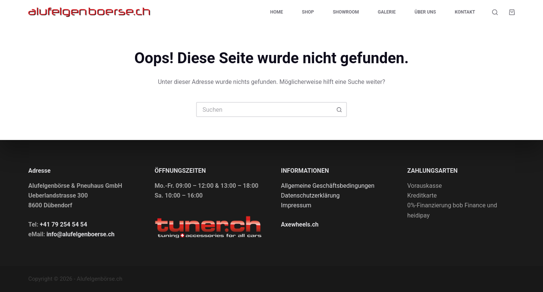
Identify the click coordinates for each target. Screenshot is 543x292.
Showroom (346, 12)
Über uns (425, 12)
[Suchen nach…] (264, 109)
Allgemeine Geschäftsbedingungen (327, 185)
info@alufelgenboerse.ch (80, 234)
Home (276, 12)
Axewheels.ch (300, 224)
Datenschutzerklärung (310, 195)
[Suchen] (495, 12)
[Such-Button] (339, 109)
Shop (308, 12)
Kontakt (465, 12)
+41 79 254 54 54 (63, 224)
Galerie (387, 12)
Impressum (296, 205)
